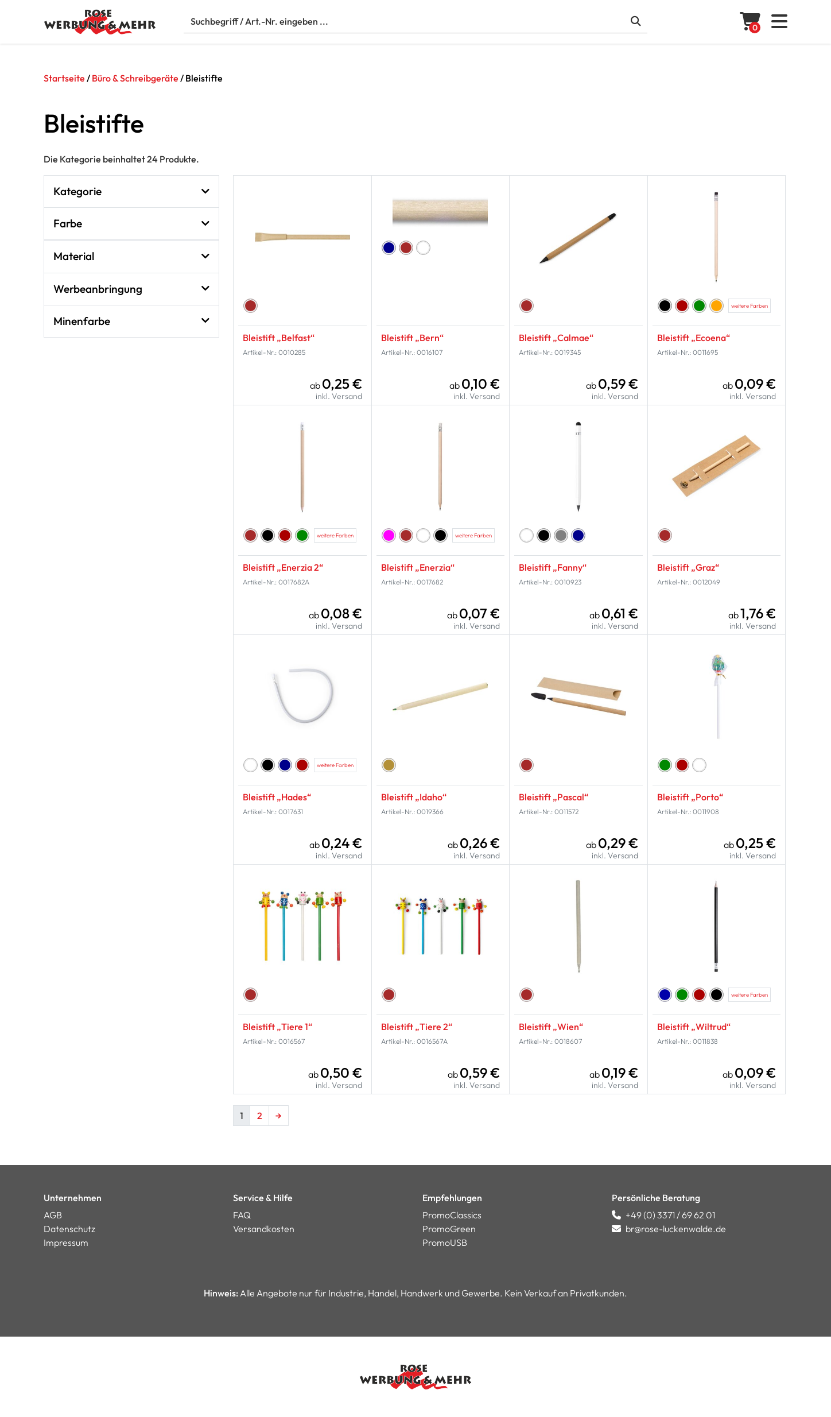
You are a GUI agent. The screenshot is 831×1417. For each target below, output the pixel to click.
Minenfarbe (131, 321)
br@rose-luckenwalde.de (669, 1228)
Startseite (64, 78)
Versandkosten (263, 1228)
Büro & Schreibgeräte (135, 78)
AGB (53, 1215)
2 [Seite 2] (259, 1115)
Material (131, 256)
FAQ (242, 1215)
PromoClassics (451, 1215)
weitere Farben (749, 305)
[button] (779, 24)
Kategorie (131, 191)
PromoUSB (444, 1242)
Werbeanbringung (131, 289)
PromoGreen (449, 1228)
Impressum (66, 1242)
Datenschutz (69, 1228)
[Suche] (415, 21)
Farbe (131, 223)
